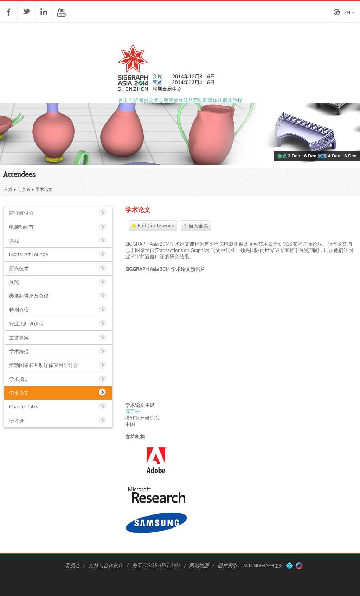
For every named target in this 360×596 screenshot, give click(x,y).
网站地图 (199, 566)
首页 (8, 189)
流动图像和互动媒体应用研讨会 (43, 365)
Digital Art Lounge (28, 254)
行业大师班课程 (26, 323)
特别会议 (19, 310)
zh (347, 12)
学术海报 (19, 351)
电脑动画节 (21, 227)
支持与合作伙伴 (106, 566)
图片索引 (227, 566)
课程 (14, 240)
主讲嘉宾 (19, 337)
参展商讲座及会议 (29, 296)
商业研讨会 (21, 213)
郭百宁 (132, 411)
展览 (14, 282)
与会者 (24, 189)
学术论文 (19, 393)
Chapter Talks (23, 406)
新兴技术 (19, 268)
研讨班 (16, 420)
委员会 (72, 566)
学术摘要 (19, 379)
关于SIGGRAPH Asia (156, 566)
